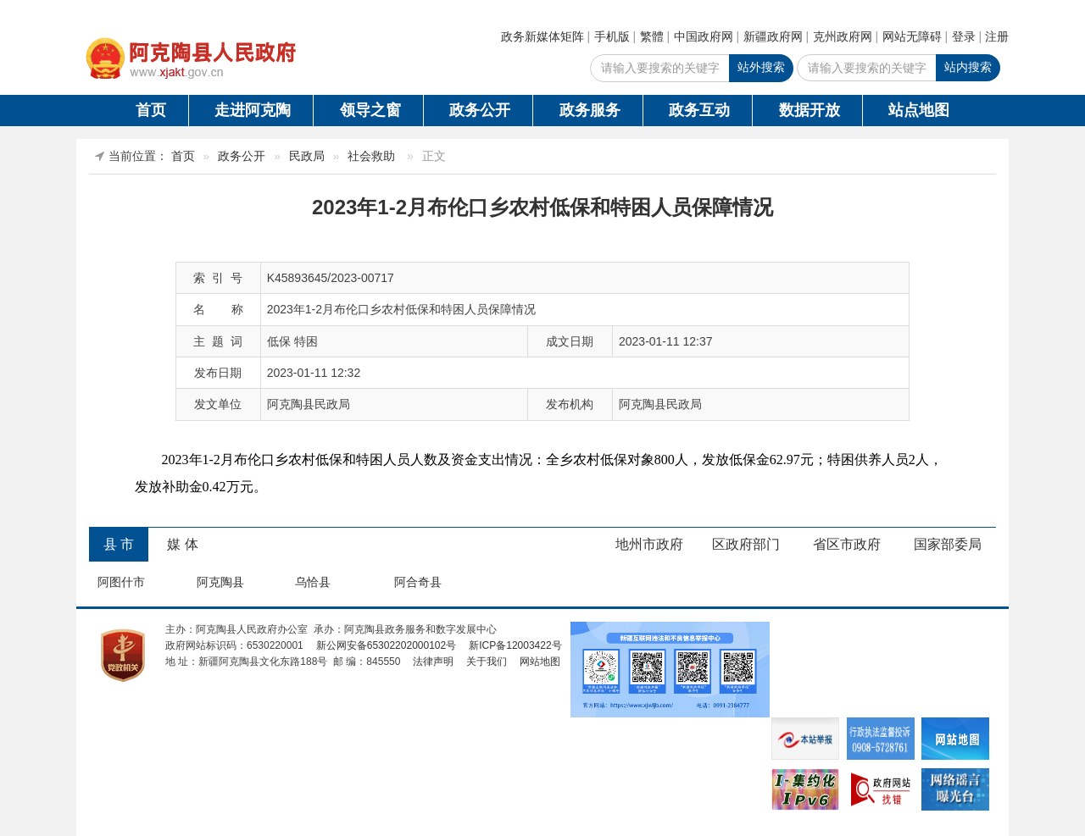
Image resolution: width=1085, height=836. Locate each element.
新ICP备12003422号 (515, 645)
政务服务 (589, 110)
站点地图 (918, 110)
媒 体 (182, 544)
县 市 (118, 544)
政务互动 (699, 110)
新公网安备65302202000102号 (386, 645)
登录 (964, 36)
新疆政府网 (773, 36)
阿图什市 (121, 582)
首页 (151, 110)
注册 (997, 36)
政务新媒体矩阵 (542, 36)
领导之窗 (370, 110)
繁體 (652, 36)
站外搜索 (761, 67)
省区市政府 (847, 544)
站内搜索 (968, 67)
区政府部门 (746, 544)
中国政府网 (703, 36)
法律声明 (433, 661)
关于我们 (486, 661)
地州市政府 (649, 544)
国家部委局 (948, 544)
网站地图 (540, 661)
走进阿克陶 (252, 110)
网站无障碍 (912, 36)
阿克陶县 (220, 582)
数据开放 (809, 110)
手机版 (612, 36)
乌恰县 (313, 582)
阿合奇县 (418, 582)
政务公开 (479, 110)
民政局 (307, 156)
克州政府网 (842, 36)
